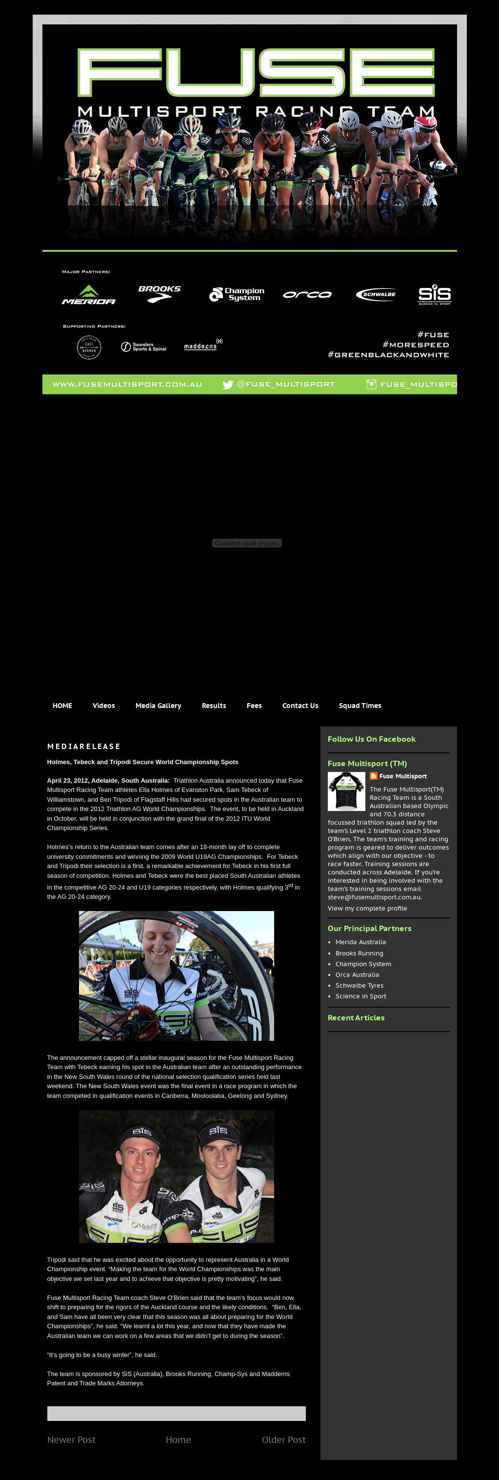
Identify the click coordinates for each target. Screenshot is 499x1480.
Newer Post (71, 1439)
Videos (104, 705)
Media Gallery (158, 705)
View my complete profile (367, 908)
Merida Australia (361, 942)
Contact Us (300, 705)
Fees (254, 705)
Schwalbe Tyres (359, 985)
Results (214, 705)
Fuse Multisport (403, 776)
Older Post (284, 1439)
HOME (62, 705)
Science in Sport (361, 996)
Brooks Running (359, 953)
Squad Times (360, 705)
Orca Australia (357, 975)
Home (178, 1439)
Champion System (363, 964)
